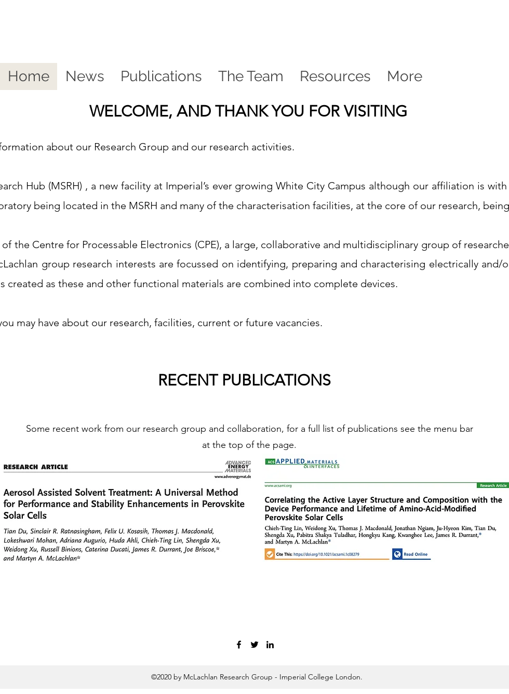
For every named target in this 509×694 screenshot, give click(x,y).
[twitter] (254, 644)
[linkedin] (270, 644)
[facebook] (239, 644)
